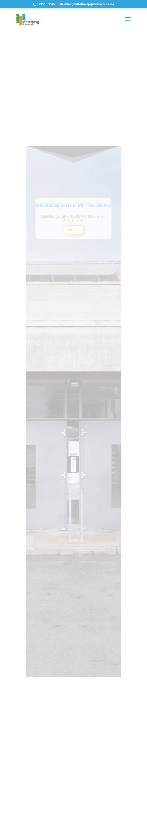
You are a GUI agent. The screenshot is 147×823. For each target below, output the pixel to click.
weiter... (73, 241)
